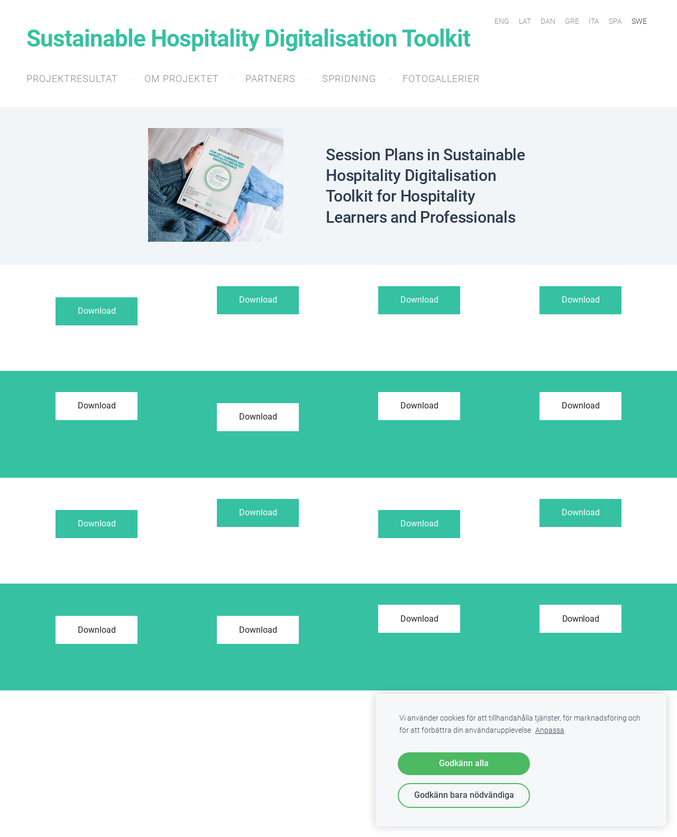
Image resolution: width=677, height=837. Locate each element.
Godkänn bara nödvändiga (464, 795)
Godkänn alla (464, 763)
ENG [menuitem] (502, 21)
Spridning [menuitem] (349, 78)
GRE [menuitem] (572, 21)
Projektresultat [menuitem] (72, 78)
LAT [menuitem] (525, 21)
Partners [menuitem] (270, 78)
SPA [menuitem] (615, 21)
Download (97, 311)
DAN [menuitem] (548, 21)
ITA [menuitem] (594, 21)
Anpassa (549, 730)
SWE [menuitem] (639, 21)
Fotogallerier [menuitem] (441, 78)
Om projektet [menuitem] (181, 78)
